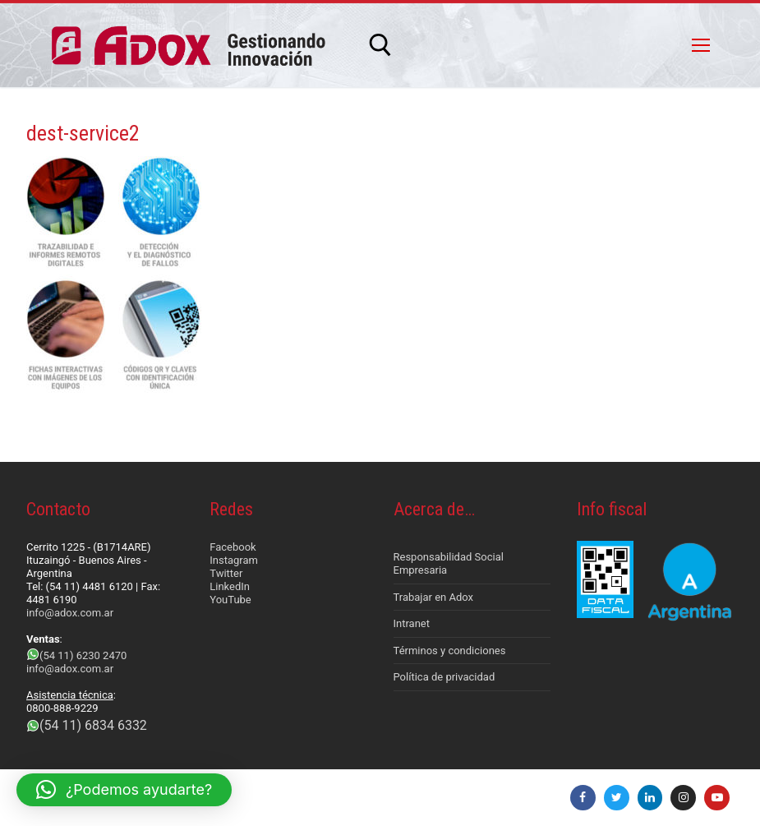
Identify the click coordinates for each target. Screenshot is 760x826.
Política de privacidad (444, 677)
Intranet (412, 623)
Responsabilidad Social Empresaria (449, 563)
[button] (124, 789)
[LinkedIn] (650, 797)
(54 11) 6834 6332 (93, 725)
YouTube (230, 599)
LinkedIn (230, 586)
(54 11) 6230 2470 (83, 655)
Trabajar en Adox (434, 597)
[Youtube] (717, 797)
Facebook (233, 547)
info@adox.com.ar (69, 613)
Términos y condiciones (450, 650)
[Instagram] (683, 797)
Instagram (234, 560)
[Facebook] (583, 797)
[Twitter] (616, 797)
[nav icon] (701, 45)
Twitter (226, 573)
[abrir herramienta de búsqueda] (380, 45)
